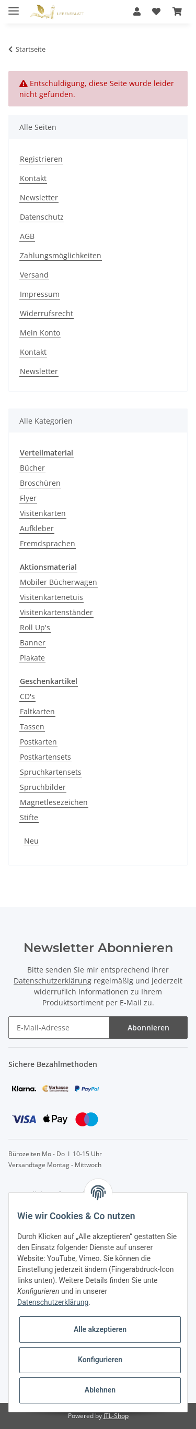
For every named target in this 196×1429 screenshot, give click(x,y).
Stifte (29, 817)
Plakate (32, 658)
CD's (27, 696)
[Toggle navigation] (13, 6)
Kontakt (33, 178)
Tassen (32, 726)
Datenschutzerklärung (52, 981)
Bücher (32, 468)
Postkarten (38, 742)
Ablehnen (100, 1390)
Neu (31, 841)
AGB (27, 236)
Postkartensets (45, 757)
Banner (32, 642)
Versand (34, 275)
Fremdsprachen (47, 543)
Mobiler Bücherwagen (58, 582)
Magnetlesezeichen (54, 802)
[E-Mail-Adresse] (59, 1027)
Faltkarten (37, 711)
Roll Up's (35, 627)
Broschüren (40, 483)
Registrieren (41, 159)
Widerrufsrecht (46, 313)
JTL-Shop (116, 1415)
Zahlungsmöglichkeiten (60, 255)
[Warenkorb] (177, 11)
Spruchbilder (43, 787)
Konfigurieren (100, 1359)
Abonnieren (148, 1027)
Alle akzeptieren (100, 1329)
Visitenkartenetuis (51, 597)
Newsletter (39, 197)
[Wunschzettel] (156, 11)
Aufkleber (37, 528)
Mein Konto (40, 333)
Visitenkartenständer (56, 612)
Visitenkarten (43, 513)
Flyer (28, 498)
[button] (137, 11)
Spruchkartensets (51, 772)
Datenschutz (42, 217)
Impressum (40, 294)
